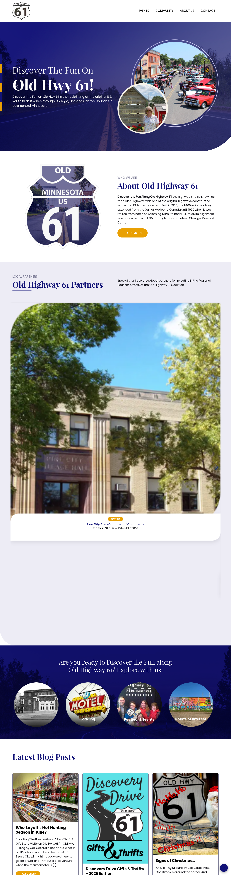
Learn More (132, 233)
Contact (208, 11)
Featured (35, 348)
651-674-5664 (133, 819)
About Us (187, 11)
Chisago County (80, 831)
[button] (217, 346)
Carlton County (80, 836)
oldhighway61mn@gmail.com (142, 829)
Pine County (78, 827)
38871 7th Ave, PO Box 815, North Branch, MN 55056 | (138, 843)
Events (144, 11)
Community (164, 11)
